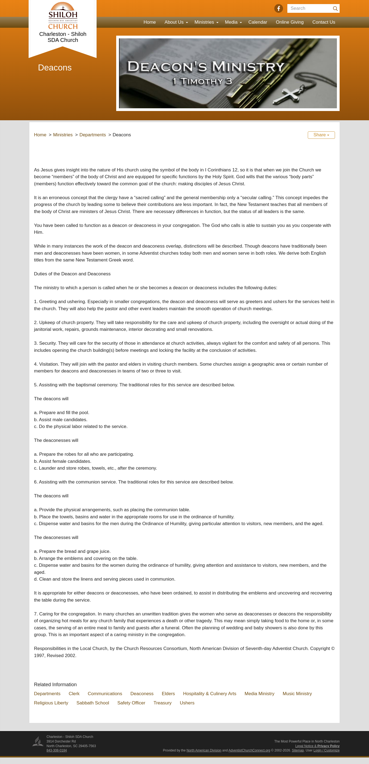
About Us (174, 22)
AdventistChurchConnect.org (249, 750)
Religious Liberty (51, 703)
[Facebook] (278, 8)
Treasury (162, 703)
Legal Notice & (317, 746)
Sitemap (298, 750)
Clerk (74, 693)
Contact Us (323, 22)
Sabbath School (92, 703)
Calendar (257, 22)
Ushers (187, 703)
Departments (92, 134)
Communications (105, 693)
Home (149, 22)
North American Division (203, 750)
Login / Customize (326, 750)
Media (231, 22)
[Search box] (313, 8)
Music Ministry (297, 693)
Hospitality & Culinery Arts (209, 693)
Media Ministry (260, 693)
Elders (168, 693)
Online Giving (290, 22)
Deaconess (141, 693)
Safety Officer (131, 703)
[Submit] (335, 8)
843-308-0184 (57, 750)
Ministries (204, 22)
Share (321, 134)
